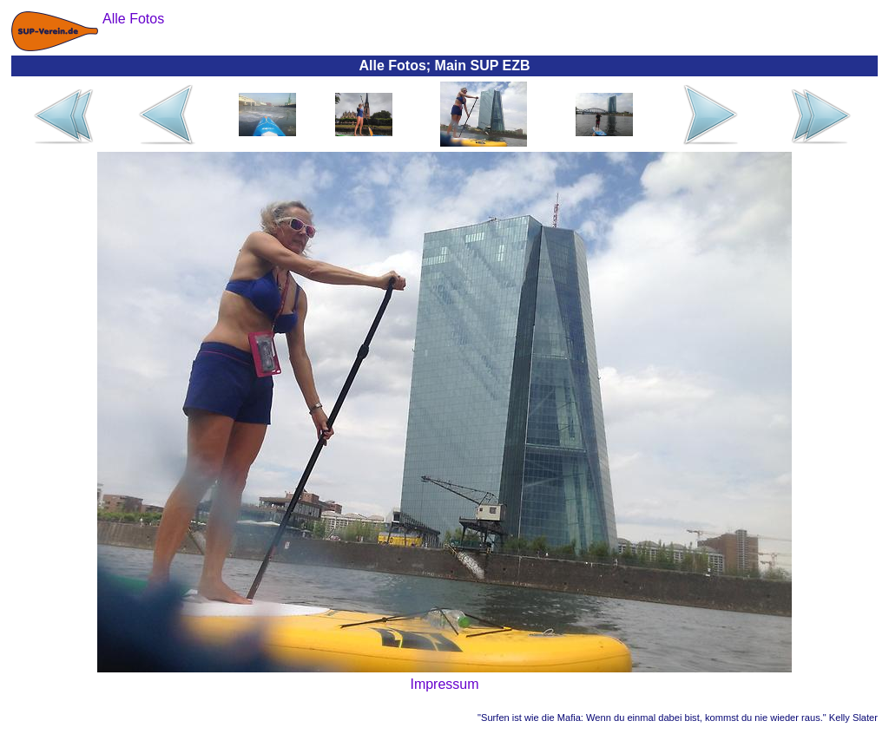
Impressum (444, 684)
